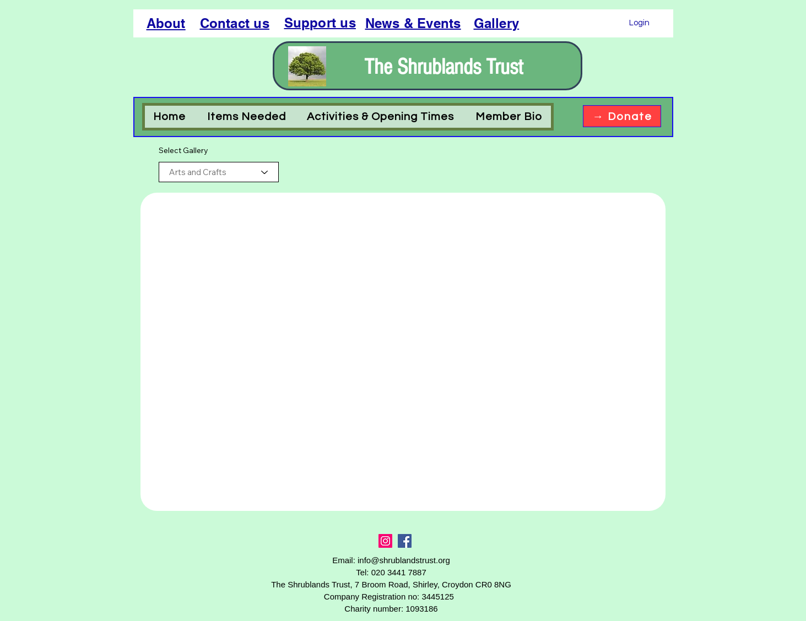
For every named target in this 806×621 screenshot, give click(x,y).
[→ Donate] (622, 116)
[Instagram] (385, 541)
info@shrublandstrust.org (404, 560)
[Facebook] (405, 541)
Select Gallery (183, 150)
